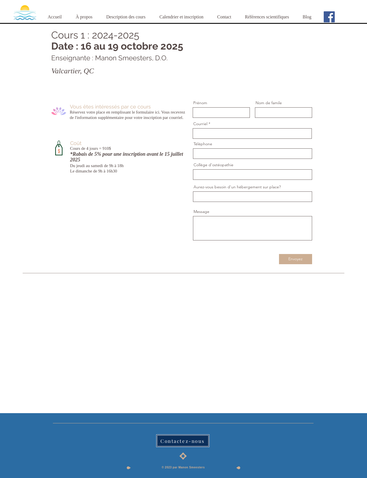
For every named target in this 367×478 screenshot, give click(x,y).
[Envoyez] (295, 259)
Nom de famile (269, 103)
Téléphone (203, 144)
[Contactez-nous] (182, 440)
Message (201, 212)
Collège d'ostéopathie (213, 165)
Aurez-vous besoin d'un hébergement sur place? (237, 187)
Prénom (200, 103)
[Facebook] (329, 16)
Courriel (200, 124)
